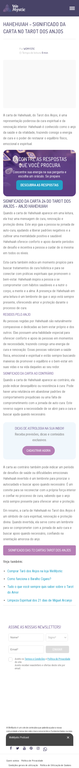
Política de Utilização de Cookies (55, 765)
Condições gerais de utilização (23, 765)
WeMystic (29, 48)
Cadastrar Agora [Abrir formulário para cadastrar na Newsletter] (39, 450)
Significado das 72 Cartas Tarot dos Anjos (39, 550)
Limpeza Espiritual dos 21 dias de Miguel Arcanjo (39, 600)
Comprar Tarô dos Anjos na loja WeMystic (35, 571)
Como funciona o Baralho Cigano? (29, 579)
